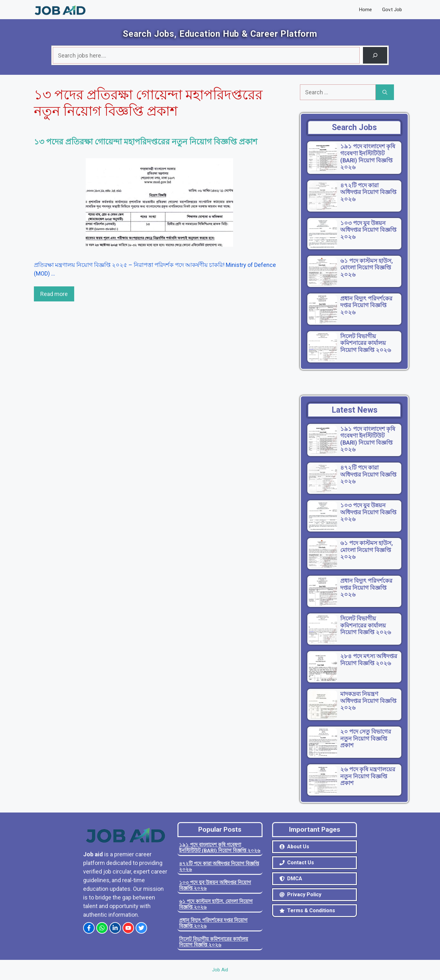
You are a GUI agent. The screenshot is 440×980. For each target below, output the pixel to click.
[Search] (375, 55)
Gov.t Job (392, 9)
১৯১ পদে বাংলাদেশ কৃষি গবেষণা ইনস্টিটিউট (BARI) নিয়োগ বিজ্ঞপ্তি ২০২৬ (219, 847)
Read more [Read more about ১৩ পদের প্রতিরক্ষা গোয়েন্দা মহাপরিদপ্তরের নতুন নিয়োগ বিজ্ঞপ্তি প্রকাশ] (54, 294)
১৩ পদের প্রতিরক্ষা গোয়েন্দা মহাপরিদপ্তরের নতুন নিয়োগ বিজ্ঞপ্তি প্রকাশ (145, 141)
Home (365, 9)
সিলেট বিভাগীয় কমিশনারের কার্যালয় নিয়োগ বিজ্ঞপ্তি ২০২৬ (213, 942)
